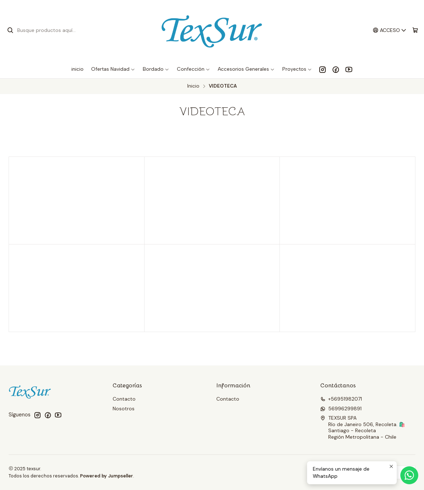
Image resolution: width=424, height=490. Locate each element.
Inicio (193, 86)
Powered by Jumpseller (106, 476)
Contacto (124, 399)
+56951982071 (341, 399)
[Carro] (415, 30)
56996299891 (341, 408)
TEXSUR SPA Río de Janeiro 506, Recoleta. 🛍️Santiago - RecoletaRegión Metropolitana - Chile (362, 427)
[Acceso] (389, 30)
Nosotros (124, 408)
